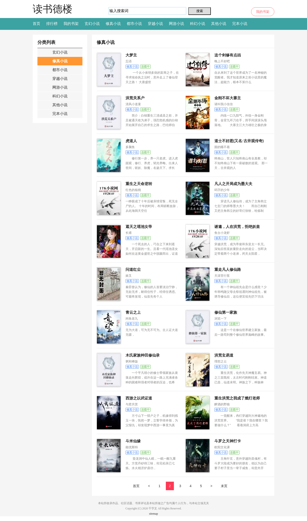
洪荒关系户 (135, 98)
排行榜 (52, 24)
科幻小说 (197, 24)
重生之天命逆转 (139, 184)
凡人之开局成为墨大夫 (233, 184)
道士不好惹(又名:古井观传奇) (239, 141)
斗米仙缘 (133, 441)
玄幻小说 (92, 24)
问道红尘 (133, 269)
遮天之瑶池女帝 (139, 227)
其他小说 (218, 24)
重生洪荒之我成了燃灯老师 (237, 398)
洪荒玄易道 (223, 355)
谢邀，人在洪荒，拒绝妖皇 (237, 227)
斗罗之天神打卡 (227, 441)
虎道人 (131, 141)
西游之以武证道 (139, 398)
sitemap (153, 513)
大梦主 (131, 55)
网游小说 (176, 24)
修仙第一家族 (225, 312)
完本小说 (239, 24)
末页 (224, 486)
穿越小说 (155, 24)
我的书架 (262, 12)
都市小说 (134, 24)
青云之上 (133, 312)
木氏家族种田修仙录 (143, 355)
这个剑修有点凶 (227, 55)
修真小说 (113, 24)
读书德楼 (52, 8)
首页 (36, 24)
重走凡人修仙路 (227, 269)
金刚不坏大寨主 (227, 98)
